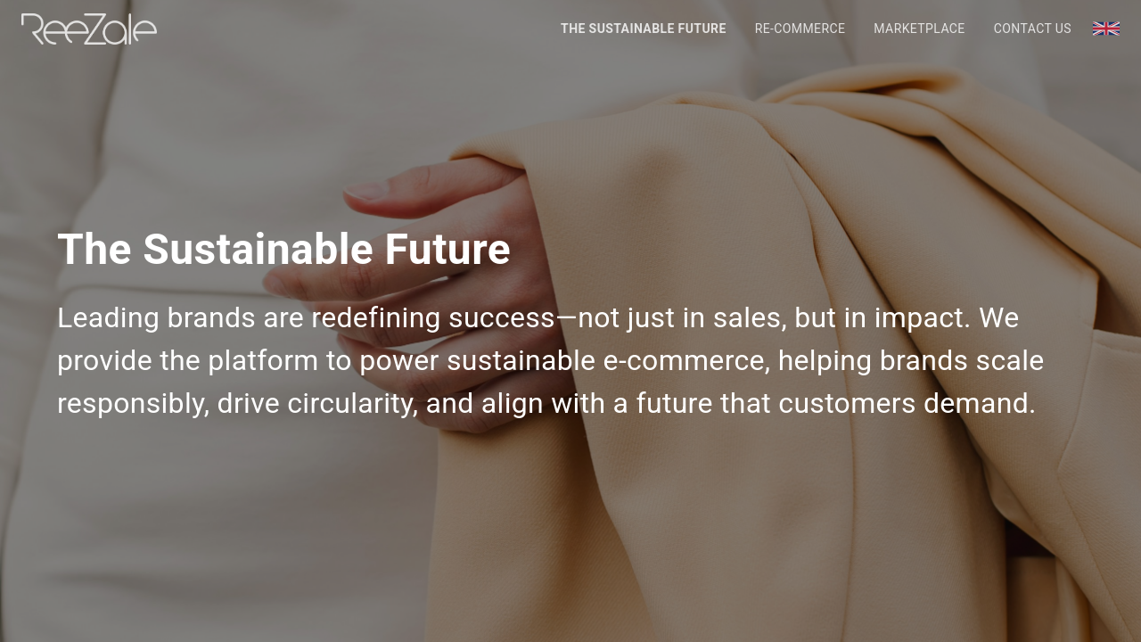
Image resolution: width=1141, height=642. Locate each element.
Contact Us (1032, 28)
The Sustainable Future (643, 28)
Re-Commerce (800, 28)
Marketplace (919, 28)
